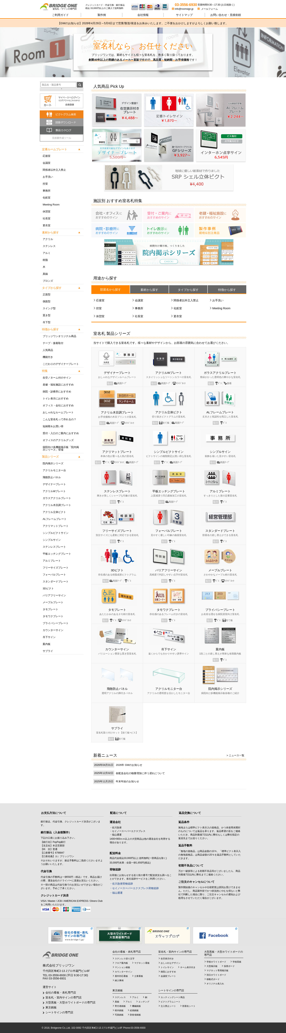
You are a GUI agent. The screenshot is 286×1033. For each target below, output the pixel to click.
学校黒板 (237, 962)
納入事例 (119, 980)
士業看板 (138, 976)
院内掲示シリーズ (53, 463)
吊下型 (46, 322)
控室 (45, 183)
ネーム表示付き (187, 967)
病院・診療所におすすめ (57, 391)
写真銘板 (119, 1015)
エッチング (143, 1001)
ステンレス (49, 246)
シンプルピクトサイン (56, 532)
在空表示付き (167, 958)
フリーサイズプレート (56, 567)
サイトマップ (184, 14)
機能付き (48, 357)
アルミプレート (52, 560)
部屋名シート (188, 1006)
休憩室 (46, 211)
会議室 (46, 162)
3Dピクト (48, 588)
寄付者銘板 (120, 1006)
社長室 (46, 218)
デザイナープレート (54, 484)
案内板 (46, 644)
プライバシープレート (56, 623)
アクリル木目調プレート (57, 505)
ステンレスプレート (54, 546)
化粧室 (46, 197)
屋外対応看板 (121, 976)
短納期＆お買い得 (53, 426)
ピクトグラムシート (170, 1001)
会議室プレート (168, 976)
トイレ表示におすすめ (56, 398)
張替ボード (229, 966)
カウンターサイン (53, 630)
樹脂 (45, 259)
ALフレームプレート (55, 518)
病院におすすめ (168, 971)
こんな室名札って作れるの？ (59, 419)
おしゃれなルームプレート (58, 412)
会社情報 (143, 14)
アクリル (48, 239)
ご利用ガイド (60, 14)
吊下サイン (49, 637)
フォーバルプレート (54, 574)
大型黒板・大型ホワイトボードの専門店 (70, 1002)
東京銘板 (51, 1007)
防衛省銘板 (135, 1015)
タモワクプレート (53, 616)
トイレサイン (167, 967)
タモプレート (50, 609)
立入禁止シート (168, 1006)
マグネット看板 (142, 963)
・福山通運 (116, 892)
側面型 (46, 301)
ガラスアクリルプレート (57, 498)
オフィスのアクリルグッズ (58, 440)
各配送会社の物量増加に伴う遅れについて (140, 773)
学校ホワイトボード (216, 962)
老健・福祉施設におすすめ (58, 384)
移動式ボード (213, 979)
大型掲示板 (212, 966)
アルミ (46, 253)
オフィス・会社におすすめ (58, 405)
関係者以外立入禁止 (54, 169)
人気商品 (48, 350)
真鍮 (45, 273)
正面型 (46, 294)
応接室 (46, 155)
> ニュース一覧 (235, 755)
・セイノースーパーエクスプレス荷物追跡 (134, 888)
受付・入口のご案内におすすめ (61, 433)
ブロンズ (48, 280)
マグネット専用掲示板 (217, 970)
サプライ (48, 650)
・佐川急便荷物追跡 (121, 883)
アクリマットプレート (56, 525)
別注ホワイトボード (216, 975)
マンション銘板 (122, 967)
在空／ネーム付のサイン (57, 377)
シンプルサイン (52, 539)
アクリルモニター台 (54, 470)
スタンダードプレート (56, 581)
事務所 (46, 190)
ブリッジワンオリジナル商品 (59, 336)
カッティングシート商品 (173, 997)
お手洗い (48, 176)
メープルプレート (53, 602)
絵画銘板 (134, 1010)
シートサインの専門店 (59, 1012)
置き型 (46, 315)
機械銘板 (136, 1006)
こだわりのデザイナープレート (61, 363)
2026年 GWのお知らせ (129, 764)
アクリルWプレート (54, 491)
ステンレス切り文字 (124, 958)
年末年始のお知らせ (127, 781)
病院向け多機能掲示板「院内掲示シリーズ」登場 (61, 448)
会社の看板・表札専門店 (60, 992)
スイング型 (49, 308)
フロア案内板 (121, 963)
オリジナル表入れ (215, 983)
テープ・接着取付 (53, 343)
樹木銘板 (119, 1010)
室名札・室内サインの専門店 (63, 997)
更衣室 (46, 225)
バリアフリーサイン (54, 595)
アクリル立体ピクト (54, 512)
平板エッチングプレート (57, 553)
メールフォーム (207, 9)
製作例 (102, 14)
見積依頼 (225, 14)
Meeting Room (51, 204)
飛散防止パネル (52, 477)
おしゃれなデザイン (170, 963)
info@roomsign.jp (183, 9)
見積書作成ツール (61, 138)
